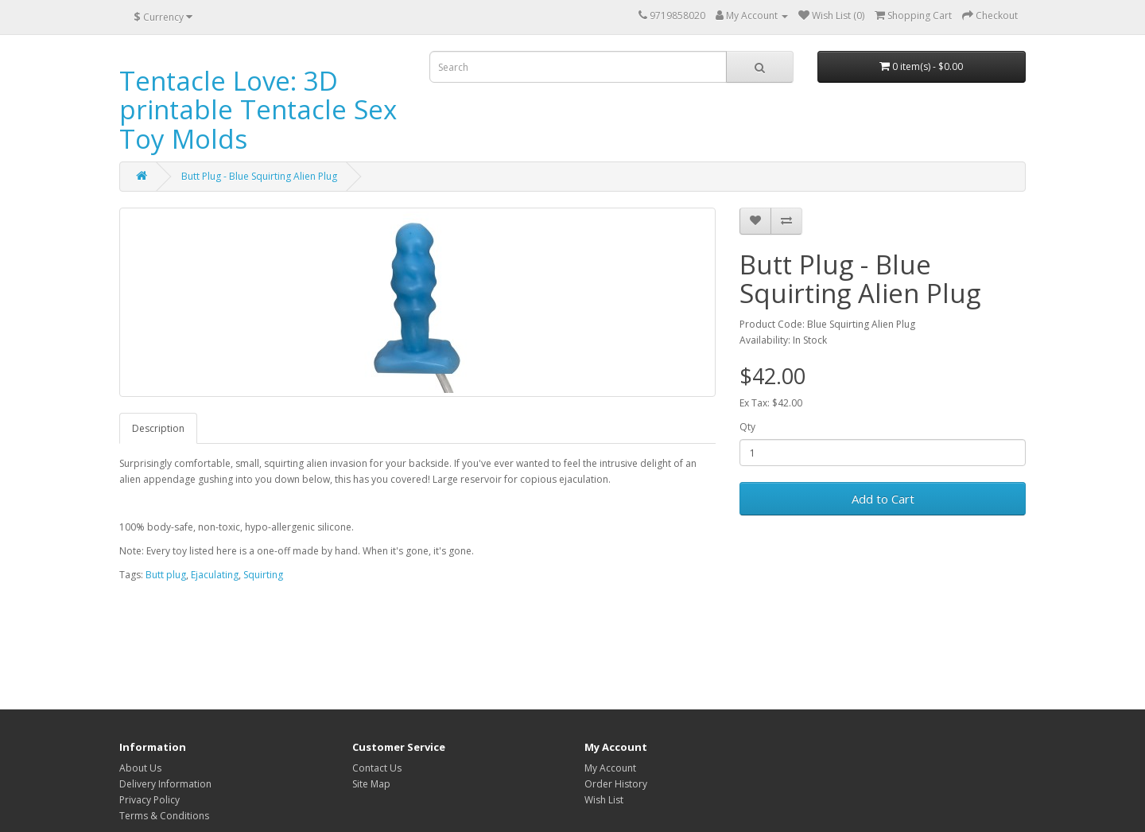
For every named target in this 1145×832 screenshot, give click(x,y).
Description (158, 428)
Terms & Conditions (164, 815)
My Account (610, 768)
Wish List (603, 800)
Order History (615, 784)
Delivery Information (165, 784)
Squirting (263, 574)
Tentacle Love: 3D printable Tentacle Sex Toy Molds (258, 110)
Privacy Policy (149, 800)
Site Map (371, 784)
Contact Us (377, 768)
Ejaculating (215, 574)
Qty (747, 426)
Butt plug (166, 574)
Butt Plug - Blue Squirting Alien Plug (259, 176)
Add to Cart (883, 499)
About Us (140, 768)
